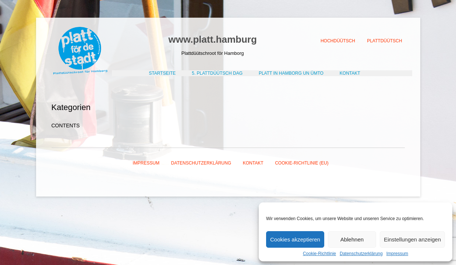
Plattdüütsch (384, 40)
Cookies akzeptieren (295, 239)
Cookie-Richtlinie (319, 253)
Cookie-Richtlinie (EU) (301, 163)
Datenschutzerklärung (361, 253)
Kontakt (253, 163)
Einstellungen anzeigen (412, 239)
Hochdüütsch (338, 40)
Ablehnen (352, 239)
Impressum (397, 253)
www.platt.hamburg (213, 39)
